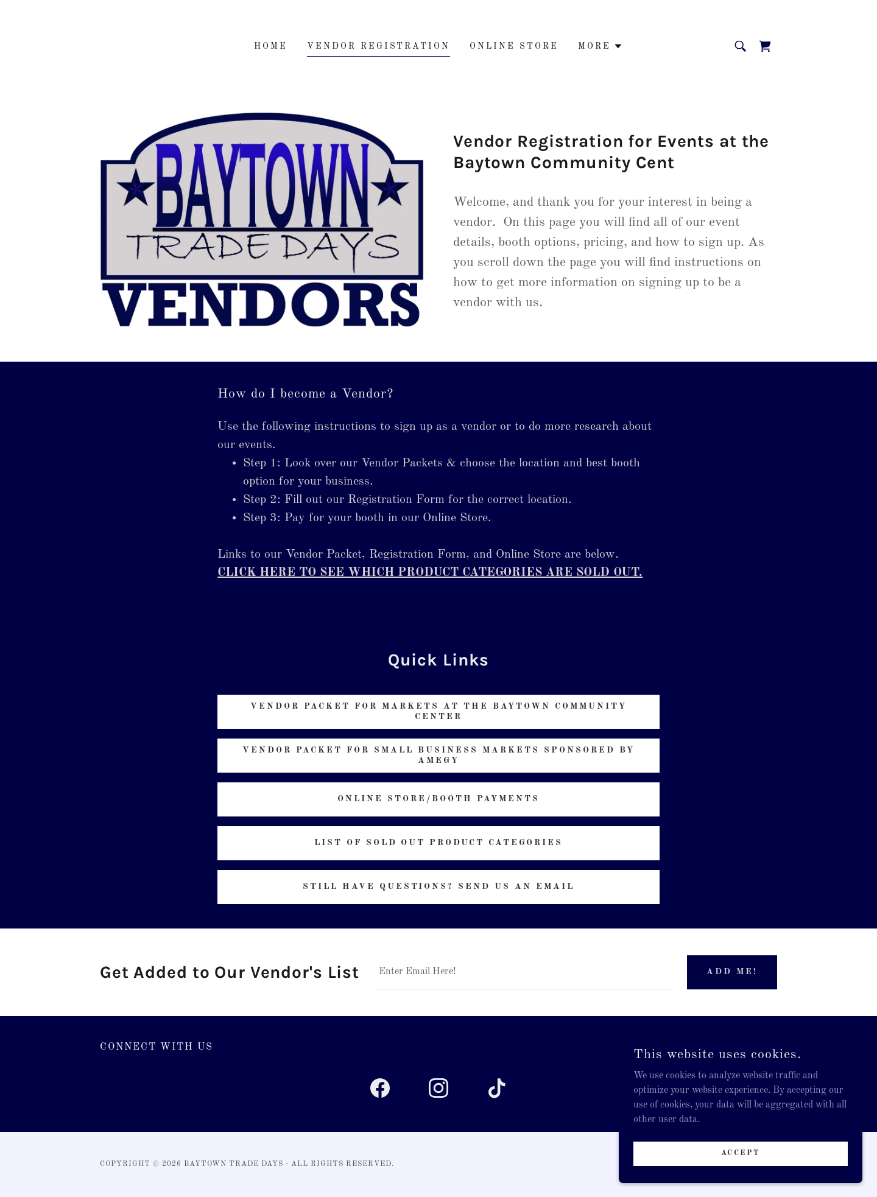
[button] (600, 46)
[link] (765, 46)
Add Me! (732, 971)
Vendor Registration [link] (379, 46)
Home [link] (270, 46)
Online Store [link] (514, 46)
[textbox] (523, 972)
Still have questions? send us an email (439, 886)
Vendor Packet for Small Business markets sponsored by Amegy (438, 755)
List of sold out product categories (438, 842)
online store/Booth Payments (438, 799)
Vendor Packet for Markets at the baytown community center (438, 711)
